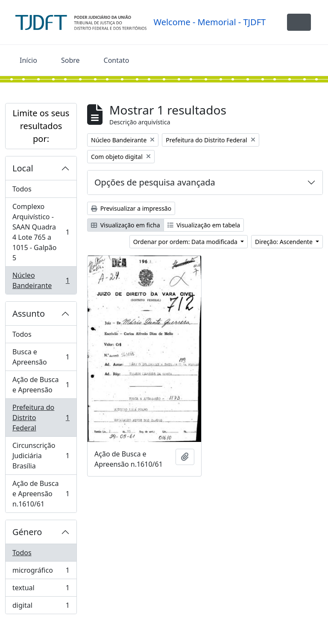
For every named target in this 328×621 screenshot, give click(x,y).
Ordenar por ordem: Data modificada (186, 242)
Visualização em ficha (125, 225)
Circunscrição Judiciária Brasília (41, 456)
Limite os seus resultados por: (41, 125)
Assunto (28, 313)
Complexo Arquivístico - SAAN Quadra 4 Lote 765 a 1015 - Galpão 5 (41, 232)
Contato (116, 60)
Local (22, 168)
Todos (22, 189)
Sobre (70, 60)
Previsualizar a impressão (131, 208)
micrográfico (41, 572)
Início (28, 60)
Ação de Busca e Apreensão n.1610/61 (41, 494)
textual (41, 590)
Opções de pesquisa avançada (154, 182)
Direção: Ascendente (284, 242)
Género (27, 532)
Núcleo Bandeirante (41, 280)
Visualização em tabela (203, 225)
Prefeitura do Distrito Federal (41, 418)
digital (41, 607)
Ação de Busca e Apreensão (41, 384)
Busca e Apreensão (41, 357)
